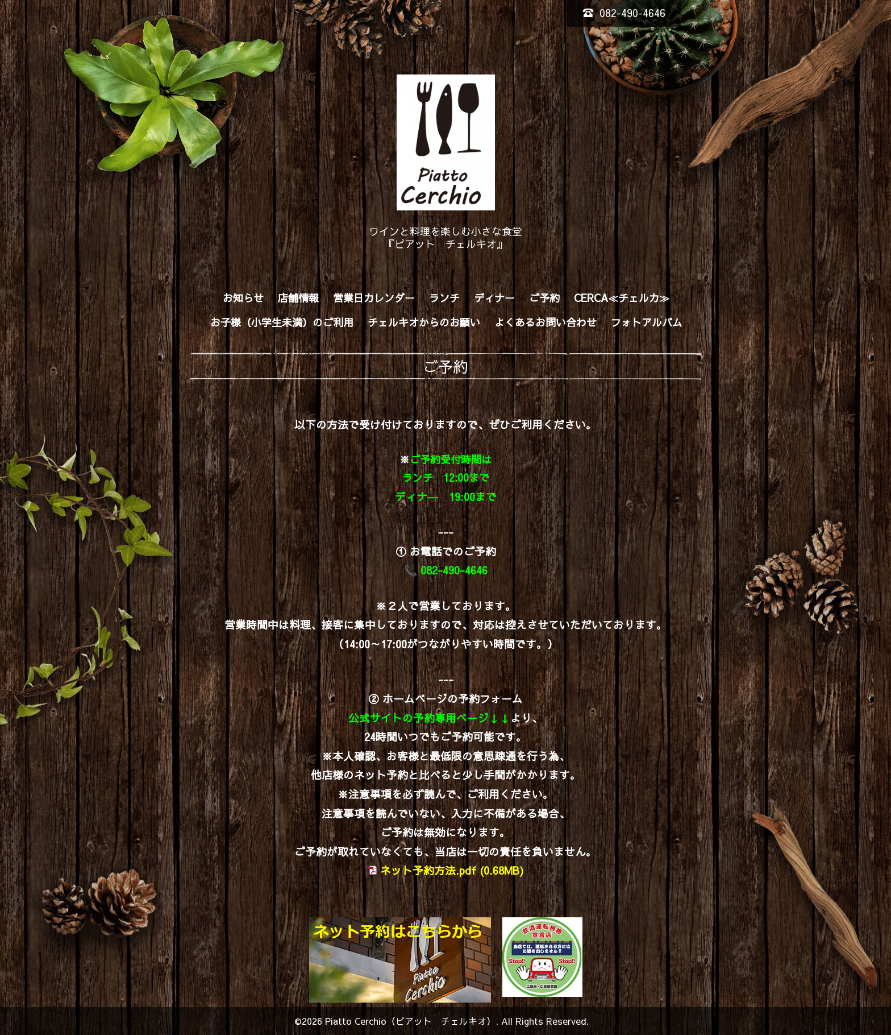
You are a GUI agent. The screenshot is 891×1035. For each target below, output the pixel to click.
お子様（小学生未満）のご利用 (281, 322)
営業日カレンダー (374, 298)
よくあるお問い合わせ (545, 322)
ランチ (444, 298)
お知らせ (243, 298)
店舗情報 (298, 298)
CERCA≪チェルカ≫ (621, 298)
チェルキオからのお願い (424, 322)
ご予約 (544, 298)
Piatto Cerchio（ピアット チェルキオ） (410, 1021)
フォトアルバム (646, 322)
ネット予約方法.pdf (428, 870)
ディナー (494, 298)
